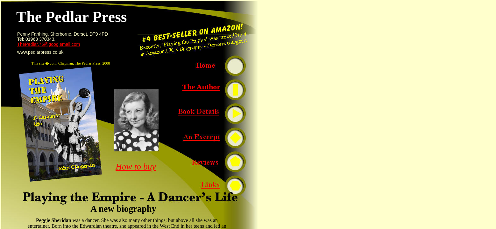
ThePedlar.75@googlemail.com (48, 44)
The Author (201, 87)
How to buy (136, 166)
